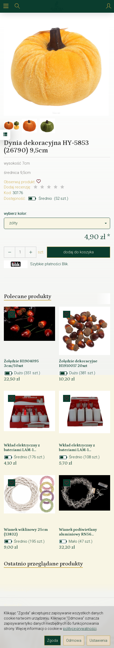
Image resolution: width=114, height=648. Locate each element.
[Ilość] (20, 252)
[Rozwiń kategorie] (6, 6)
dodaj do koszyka (78, 252)
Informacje (57, 589)
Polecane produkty (27, 296)
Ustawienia (98, 640)
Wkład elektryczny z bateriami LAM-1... (22, 447)
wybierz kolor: (15, 213)
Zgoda (52, 640)
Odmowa (73, 640)
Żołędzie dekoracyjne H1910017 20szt (78, 363)
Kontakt (13, 605)
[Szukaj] (17, 6)
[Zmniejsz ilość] (30, 252)
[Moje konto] (108, 6)
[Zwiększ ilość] (9, 252)
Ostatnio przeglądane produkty (43, 564)
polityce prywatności (80, 629)
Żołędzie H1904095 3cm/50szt (21, 363)
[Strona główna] (57, 6)
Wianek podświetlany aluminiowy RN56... (78, 531)
